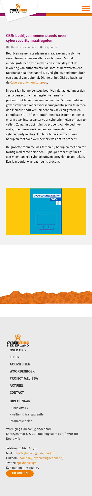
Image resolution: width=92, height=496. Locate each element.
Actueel (17, 385)
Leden (15, 357)
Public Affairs (19, 408)
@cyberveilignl (27, 463)
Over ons (18, 350)
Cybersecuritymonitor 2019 (28, 82)
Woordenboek (22, 371)
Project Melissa (24, 378)
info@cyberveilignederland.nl (34, 453)
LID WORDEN (20, 473)
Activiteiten (20, 364)
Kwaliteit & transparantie (26, 414)
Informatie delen (21, 421)
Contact (17, 392)
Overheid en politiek (21, 47)
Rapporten (49, 47)
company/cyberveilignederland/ (42, 458)
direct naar (20, 401)
